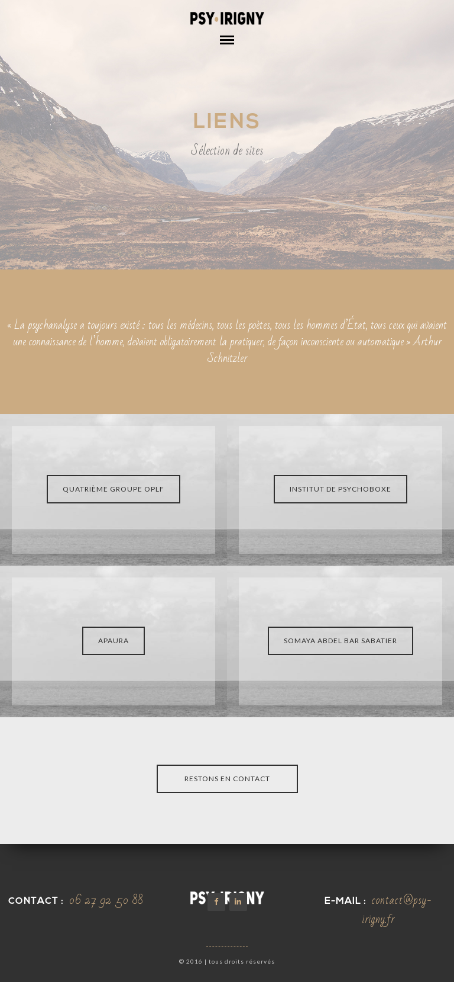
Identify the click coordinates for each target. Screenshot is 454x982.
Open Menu (227, 49)
